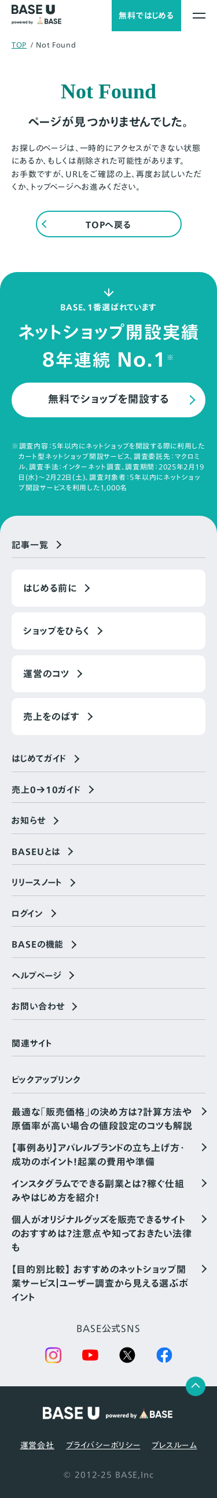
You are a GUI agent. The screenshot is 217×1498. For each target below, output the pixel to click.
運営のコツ (46, 674)
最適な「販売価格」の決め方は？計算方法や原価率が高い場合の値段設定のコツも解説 (102, 1119)
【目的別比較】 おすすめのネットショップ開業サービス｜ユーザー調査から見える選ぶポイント (100, 1283)
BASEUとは (36, 852)
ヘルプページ (36, 976)
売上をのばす (51, 717)
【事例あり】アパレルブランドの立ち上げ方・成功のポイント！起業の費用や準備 (98, 1155)
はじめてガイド (39, 758)
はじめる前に (50, 588)
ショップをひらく (56, 631)
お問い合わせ (38, 1006)
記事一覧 (30, 545)
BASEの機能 (38, 944)
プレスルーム (174, 1445)
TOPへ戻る (108, 225)
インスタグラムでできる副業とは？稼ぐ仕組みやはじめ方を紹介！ (98, 1191)
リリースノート (37, 882)
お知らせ (29, 820)
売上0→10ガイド (46, 790)
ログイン (27, 914)
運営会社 (37, 1445)
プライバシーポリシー (103, 1445)
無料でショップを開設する (108, 399)
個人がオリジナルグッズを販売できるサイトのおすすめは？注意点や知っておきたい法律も (102, 1233)
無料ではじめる (146, 15)
